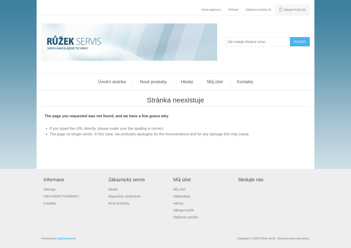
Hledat (187, 81)
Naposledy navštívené (124, 196)
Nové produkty (153, 81)
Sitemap (49, 189)
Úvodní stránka (112, 81)
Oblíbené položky (185, 217)
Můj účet (215, 81)
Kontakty (245, 81)
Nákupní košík (183, 210)
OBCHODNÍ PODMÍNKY (61, 196)
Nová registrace (211, 9)
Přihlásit (233, 9)
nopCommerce (66, 238)
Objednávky (181, 196)
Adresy (178, 203)
